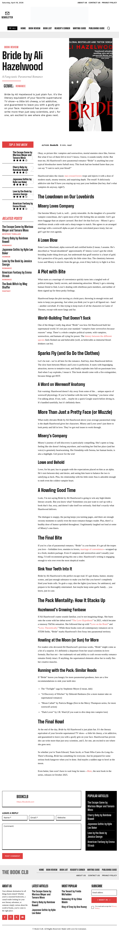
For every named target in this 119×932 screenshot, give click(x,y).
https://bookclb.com (25, 802)
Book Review (11, 47)
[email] (104, 892)
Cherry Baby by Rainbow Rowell (20, 168)
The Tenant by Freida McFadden (71, 892)
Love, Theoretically (48, 628)
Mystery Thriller (11, 232)
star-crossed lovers (73, 176)
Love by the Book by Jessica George (22, 191)
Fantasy (6, 287)
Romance (21, 86)
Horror (6, 254)
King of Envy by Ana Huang (74, 906)
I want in (104, 899)
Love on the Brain (99, 624)
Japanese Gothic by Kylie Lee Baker (22, 179)
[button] (108, 28)
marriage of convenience (91, 549)
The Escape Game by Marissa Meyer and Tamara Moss (22, 155)
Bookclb (54, 145)
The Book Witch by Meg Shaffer (14, 281)
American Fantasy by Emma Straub (22, 203)
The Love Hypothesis (83, 620)
